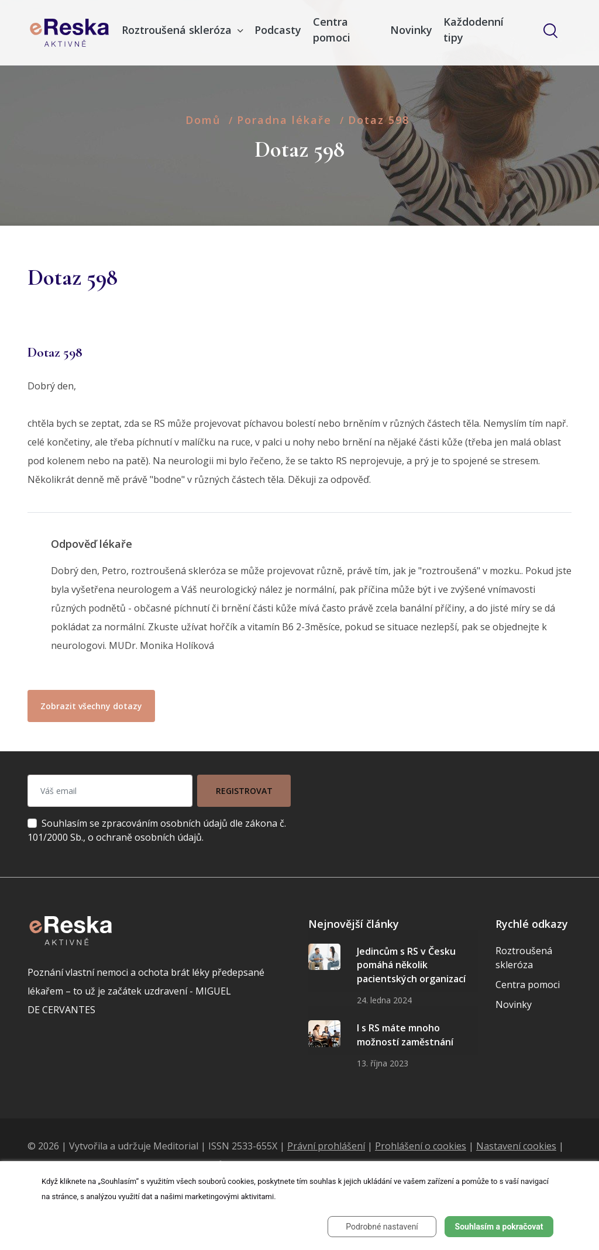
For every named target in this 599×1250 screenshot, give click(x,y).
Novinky (411, 30)
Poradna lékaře (284, 120)
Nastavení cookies (516, 1145)
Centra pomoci (331, 29)
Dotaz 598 (378, 120)
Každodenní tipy (473, 29)
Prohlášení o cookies (420, 1145)
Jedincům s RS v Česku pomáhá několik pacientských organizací (411, 965)
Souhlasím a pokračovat (499, 1226)
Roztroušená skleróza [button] (178, 30)
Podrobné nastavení (382, 1226)
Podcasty (277, 30)
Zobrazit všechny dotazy (91, 706)
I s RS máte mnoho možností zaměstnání (405, 1034)
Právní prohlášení (326, 1145)
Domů (203, 120)
